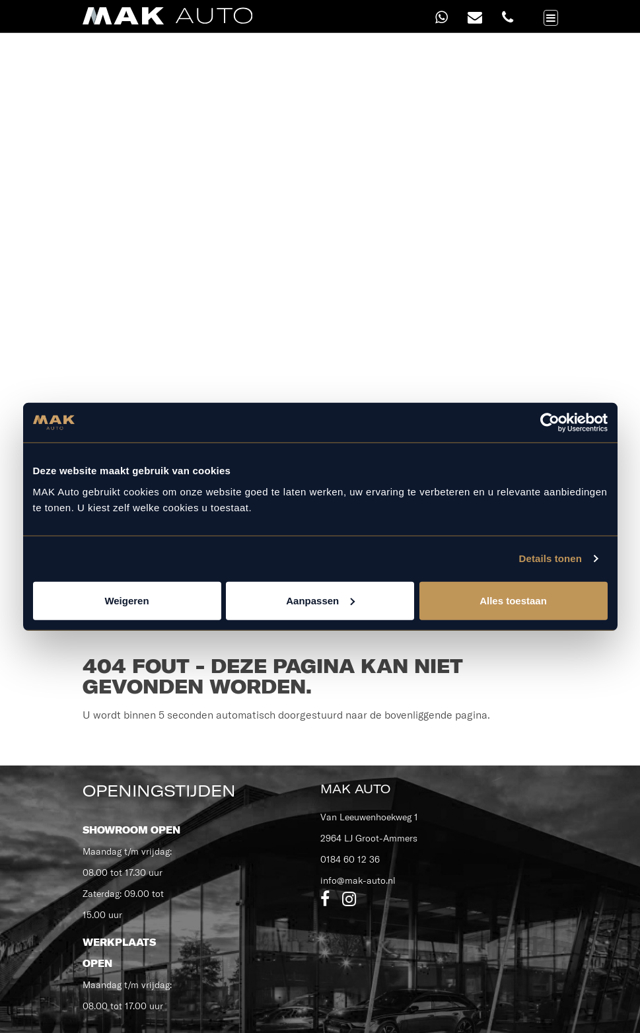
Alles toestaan (513, 600)
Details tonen (550, 558)
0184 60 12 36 (350, 859)
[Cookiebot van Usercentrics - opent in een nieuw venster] (550, 423)
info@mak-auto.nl (358, 880)
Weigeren (126, 600)
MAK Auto (355, 789)
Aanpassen (320, 600)
